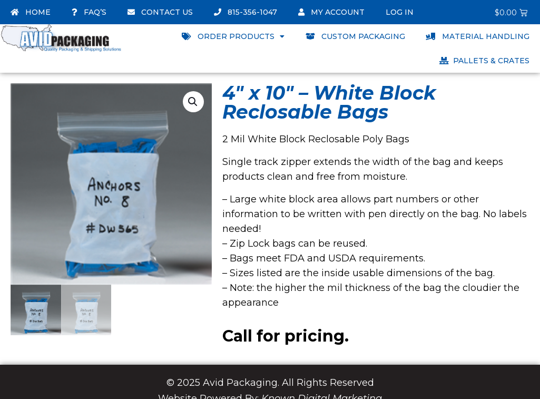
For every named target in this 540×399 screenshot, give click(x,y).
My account (331, 12)
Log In (400, 12)
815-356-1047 (245, 12)
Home (31, 12)
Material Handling (477, 36)
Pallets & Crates (484, 60)
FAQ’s (89, 12)
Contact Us (160, 12)
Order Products (233, 36)
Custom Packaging (355, 36)
